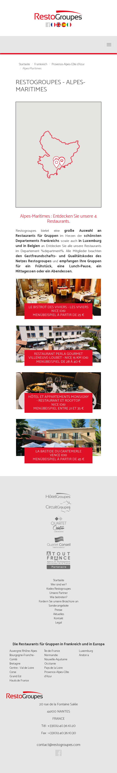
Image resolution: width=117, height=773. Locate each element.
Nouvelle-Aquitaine (55, 659)
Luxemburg (86, 651)
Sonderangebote (59, 605)
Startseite (24, 64)
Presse (58, 610)
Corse (13, 672)
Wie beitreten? (58, 597)
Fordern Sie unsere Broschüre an (58, 601)
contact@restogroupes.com (58, 745)
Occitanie (50, 663)
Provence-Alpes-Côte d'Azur (68, 64)
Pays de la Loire (53, 668)
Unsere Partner (58, 593)
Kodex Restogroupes (58, 588)
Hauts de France (19, 680)
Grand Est (15, 676)
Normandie (51, 655)
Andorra (84, 655)
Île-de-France (52, 651)
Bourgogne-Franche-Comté (22, 657)
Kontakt (58, 618)
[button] (61, 161)
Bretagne (15, 663)
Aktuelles (58, 614)
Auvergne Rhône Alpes (23, 651)
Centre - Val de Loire (22, 668)
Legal (58, 622)
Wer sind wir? (59, 584)
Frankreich (40, 64)
